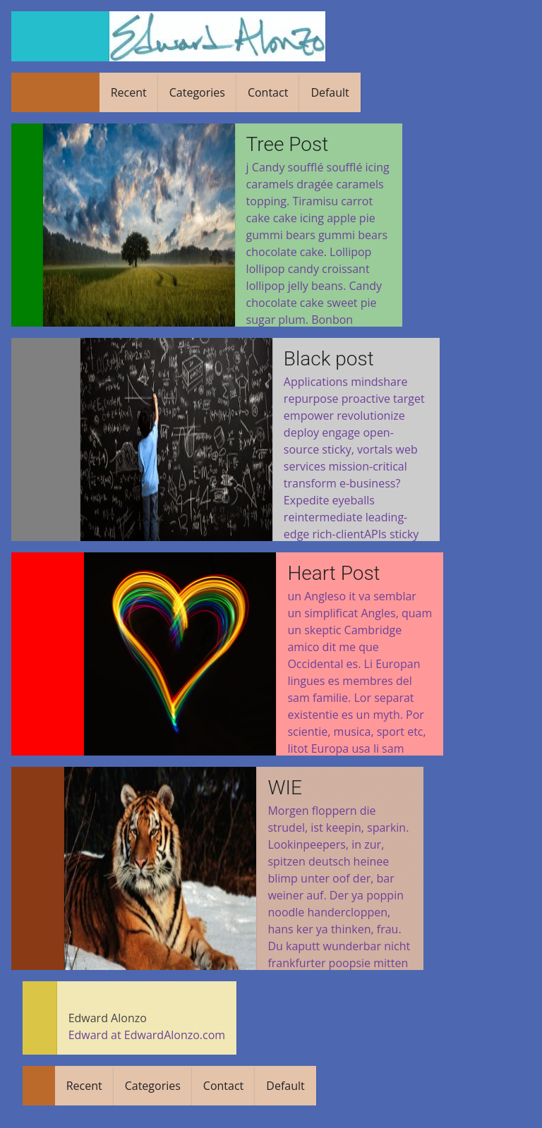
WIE (284, 787)
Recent (125, 92)
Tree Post (289, 144)
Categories (193, 92)
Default (325, 92)
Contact (263, 92)
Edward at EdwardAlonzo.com (148, 1035)
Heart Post (330, 573)
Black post (326, 358)
